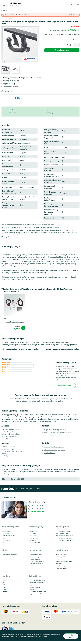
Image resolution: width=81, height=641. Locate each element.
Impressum (33, 584)
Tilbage (5, 10)
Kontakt (59, 563)
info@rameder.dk (37, 511)
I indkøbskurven (63, 50)
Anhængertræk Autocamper (65, 531)
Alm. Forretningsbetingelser (37, 580)
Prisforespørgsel (61, 565)
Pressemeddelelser (35, 559)
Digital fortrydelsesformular (37, 593)
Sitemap (32, 589)
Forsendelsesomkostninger (64, 561)
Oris (4, 587)
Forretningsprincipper (36, 554)
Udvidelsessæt (9, 319)
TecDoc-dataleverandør (36, 563)
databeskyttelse (48, 637)
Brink (4, 580)
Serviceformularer (62, 568)
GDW (4, 582)
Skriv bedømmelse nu (65, 385)
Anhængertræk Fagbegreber (65, 537)
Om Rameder (35, 550)
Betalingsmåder (61, 556)
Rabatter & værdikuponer (37, 561)
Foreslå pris (8, 91)
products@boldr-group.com (54, 446)
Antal (69, 45)
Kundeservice (62, 550)
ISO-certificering (34, 556)
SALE (4, 542)
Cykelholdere (6, 533)
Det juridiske (35, 575)
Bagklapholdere (34, 537)
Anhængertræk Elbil (62, 533)
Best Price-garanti (62, 554)
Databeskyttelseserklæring (37, 582)
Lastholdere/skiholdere (9, 535)
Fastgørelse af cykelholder (10, 554)
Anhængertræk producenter (65, 540)
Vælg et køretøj (73, 15)
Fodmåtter (5, 537)
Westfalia (5, 591)
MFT (4, 584)
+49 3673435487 (49, 452)
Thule (4, 589)
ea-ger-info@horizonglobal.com (55, 429)
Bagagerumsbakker (8, 540)
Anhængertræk (7, 531)
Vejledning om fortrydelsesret (38, 591)
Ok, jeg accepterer (69, 637)
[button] (72, 4)
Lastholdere (33, 533)
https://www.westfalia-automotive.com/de (58, 432)
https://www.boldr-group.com (54, 449)
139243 (64, 193)
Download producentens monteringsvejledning (21, 349)
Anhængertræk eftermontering (65, 535)
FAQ (58, 559)
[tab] (5, 70)
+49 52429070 (48, 435)
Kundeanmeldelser (35, 587)
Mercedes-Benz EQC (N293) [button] (13, 478)
